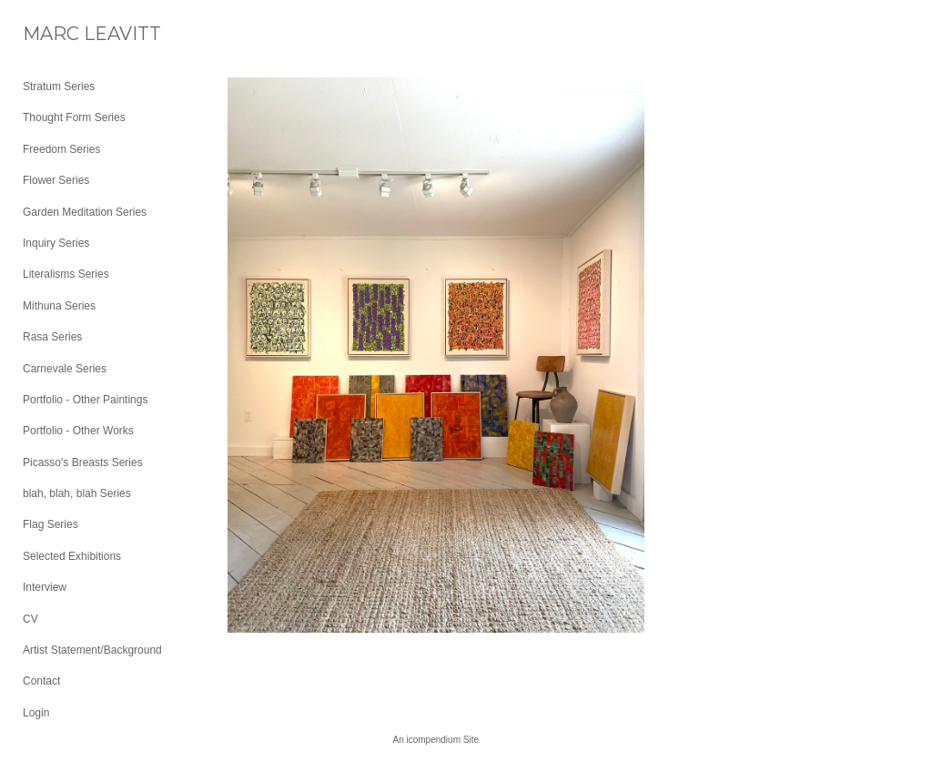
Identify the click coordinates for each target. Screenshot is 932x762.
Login (36, 712)
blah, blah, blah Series (77, 493)
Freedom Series (61, 149)
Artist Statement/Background (92, 650)
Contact (41, 681)
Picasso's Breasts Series (83, 462)
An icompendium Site (436, 740)
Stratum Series (59, 86)
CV (30, 619)
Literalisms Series (66, 274)
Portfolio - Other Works (78, 430)
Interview (44, 587)
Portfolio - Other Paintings (85, 399)
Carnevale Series (64, 368)
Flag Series (50, 524)
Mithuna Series (59, 306)
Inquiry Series (56, 243)
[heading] (68, 34)
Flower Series (56, 180)
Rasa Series (52, 336)
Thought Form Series (74, 117)
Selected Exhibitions (72, 556)
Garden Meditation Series (85, 212)
